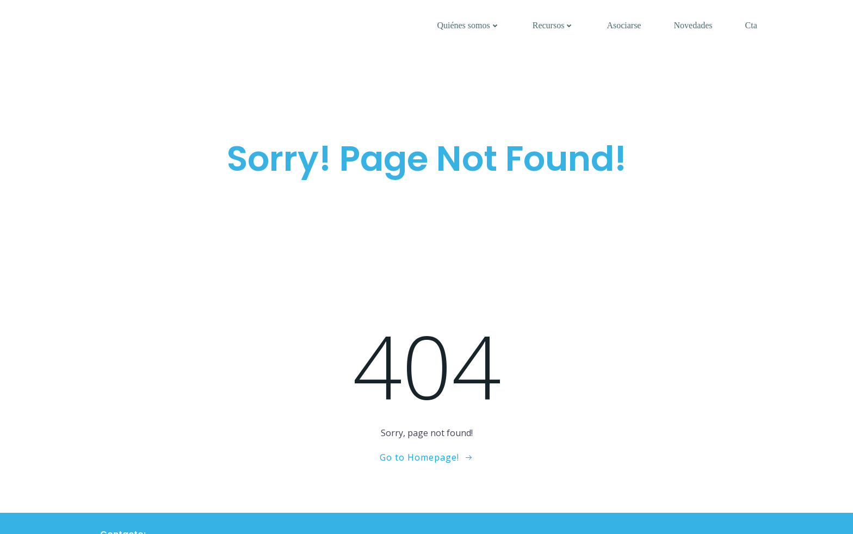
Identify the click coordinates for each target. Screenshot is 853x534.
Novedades (692, 25)
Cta (751, 25)
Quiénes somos (468, 25)
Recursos (553, 25)
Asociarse (624, 25)
